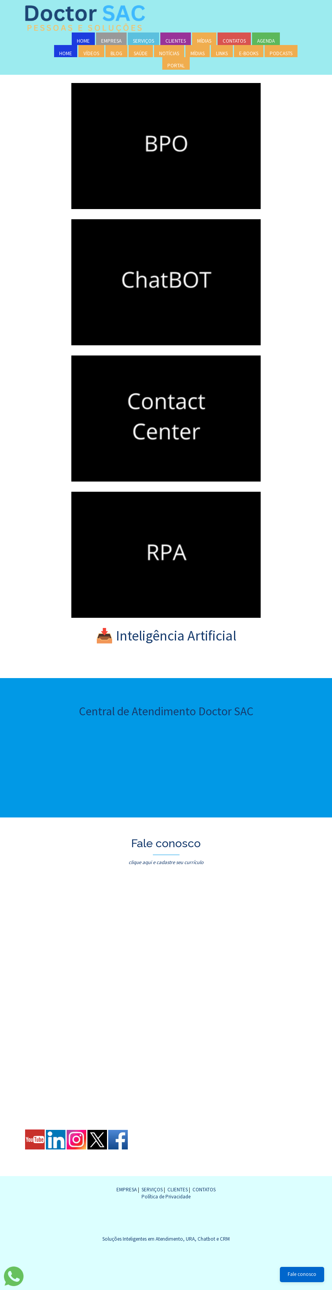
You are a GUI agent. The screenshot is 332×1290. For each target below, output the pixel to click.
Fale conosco (302, 1274)
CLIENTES (175, 41)
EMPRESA (111, 41)
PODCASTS (281, 53)
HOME (83, 41)
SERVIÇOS (143, 41)
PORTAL (176, 65)
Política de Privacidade (166, 1196)
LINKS (222, 53)
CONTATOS (234, 41)
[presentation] (90, 1079)
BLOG (116, 53)
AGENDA (266, 41)
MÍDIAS (204, 41)
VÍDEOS (91, 53)
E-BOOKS (248, 53)
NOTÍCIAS (169, 53)
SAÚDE (141, 53)
